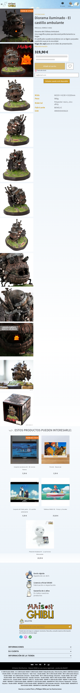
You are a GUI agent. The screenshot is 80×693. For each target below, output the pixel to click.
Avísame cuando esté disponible (56, 81)
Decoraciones (40, 14)
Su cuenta (13, 651)
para (42, 43)
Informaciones (16, 646)
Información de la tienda (21, 655)
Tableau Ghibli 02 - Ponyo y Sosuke (55, 509)
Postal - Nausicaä (55, 467)
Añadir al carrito (49, 66)
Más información (41, 46)
